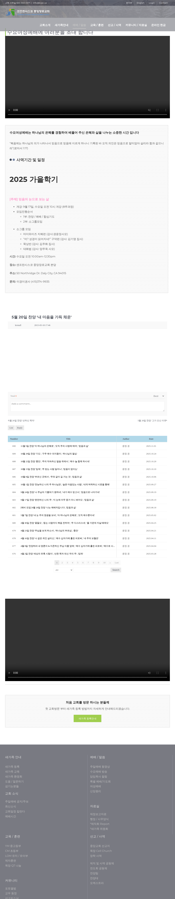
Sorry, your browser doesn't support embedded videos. (87, 77)
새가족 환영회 (13, 776)
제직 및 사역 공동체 (102, 863)
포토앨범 (10, 888)
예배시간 (10, 816)
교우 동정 (11, 893)
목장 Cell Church (101, 851)
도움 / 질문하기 (14, 781)
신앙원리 (95, 791)
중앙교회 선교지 (100, 846)
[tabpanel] (87, 444)
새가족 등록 (12, 766)
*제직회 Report (100, 824)
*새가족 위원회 (99, 828)
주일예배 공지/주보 (17, 801)
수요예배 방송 (98, 771)
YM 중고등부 (13, 846)
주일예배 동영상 (100, 766)
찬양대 (94, 878)
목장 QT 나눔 (13, 865)
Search (115, 570)
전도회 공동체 (98, 868)
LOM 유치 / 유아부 (16, 855)
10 (104, 562)
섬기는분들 (12, 786)
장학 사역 (96, 855)
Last (117, 562)
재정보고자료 (98, 814)
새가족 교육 (12, 771)
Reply (19, 428)
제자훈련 (10, 860)
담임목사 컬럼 (98, 776)
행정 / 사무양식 (99, 819)
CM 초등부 (11, 851)
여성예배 (95, 786)
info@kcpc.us (40, 3)
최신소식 (10, 806)
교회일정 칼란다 (15, 811)
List (11, 428)
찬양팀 (94, 873)
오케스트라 (97, 883)
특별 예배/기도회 (100, 781)
